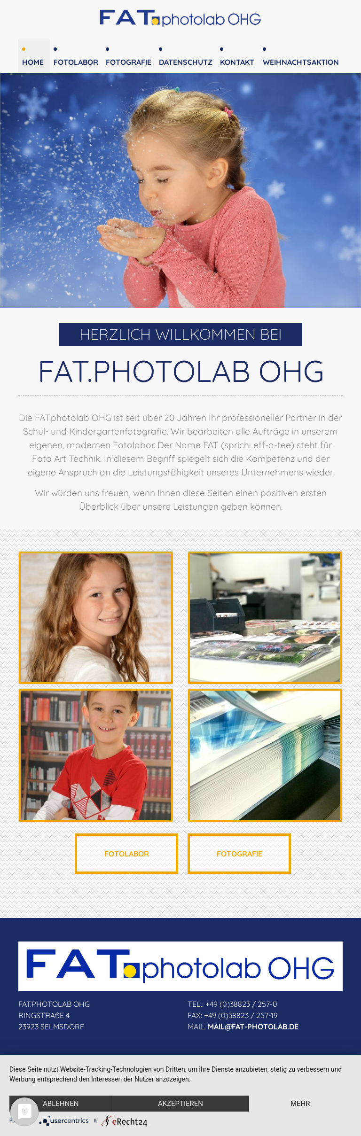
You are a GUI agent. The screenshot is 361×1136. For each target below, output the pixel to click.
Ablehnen (60, 1103)
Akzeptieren (180, 1103)
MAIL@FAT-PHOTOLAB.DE (253, 1026)
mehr (300, 1103)
